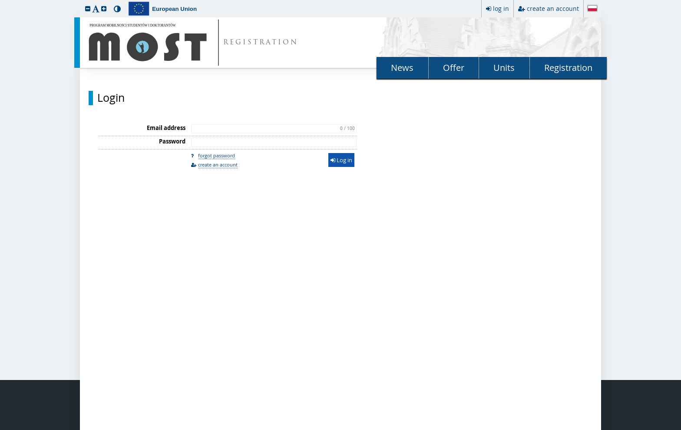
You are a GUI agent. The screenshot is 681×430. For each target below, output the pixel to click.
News (402, 67)
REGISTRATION (260, 43)
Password (172, 141)
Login (111, 98)
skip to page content (2, 2)
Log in (341, 160)
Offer (453, 67)
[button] (87, 8)
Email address (166, 128)
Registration (568, 67)
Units (504, 67)
